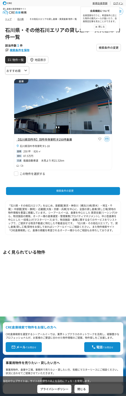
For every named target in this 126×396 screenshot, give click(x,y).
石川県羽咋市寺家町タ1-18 (35, 146)
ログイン (118, 3)
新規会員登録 (100, 3)
